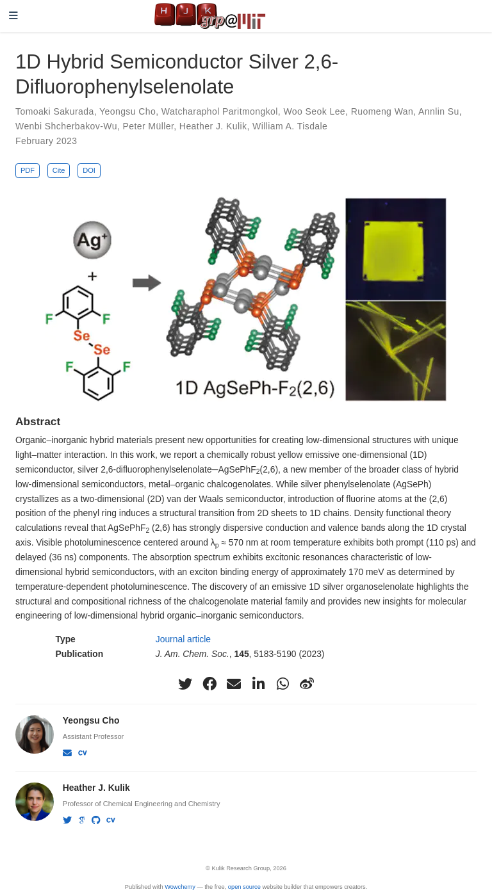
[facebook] (209, 683)
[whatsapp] (282, 683)
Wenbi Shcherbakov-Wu (66, 126)
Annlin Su (438, 111)
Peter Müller (148, 126)
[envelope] (233, 683)
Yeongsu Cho (127, 111)
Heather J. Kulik (213, 126)
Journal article (183, 639)
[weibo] (306, 683)
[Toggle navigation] (13, 16)
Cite (59, 170)
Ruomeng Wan (382, 111)
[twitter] (185, 683)
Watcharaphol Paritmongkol (219, 111)
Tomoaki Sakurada (54, 111)
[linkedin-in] (258, 683)
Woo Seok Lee (314, 111)
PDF (27, 170)
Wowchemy (180, 887)
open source (244, 887)
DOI (89, 170)
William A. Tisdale (289, 126)
